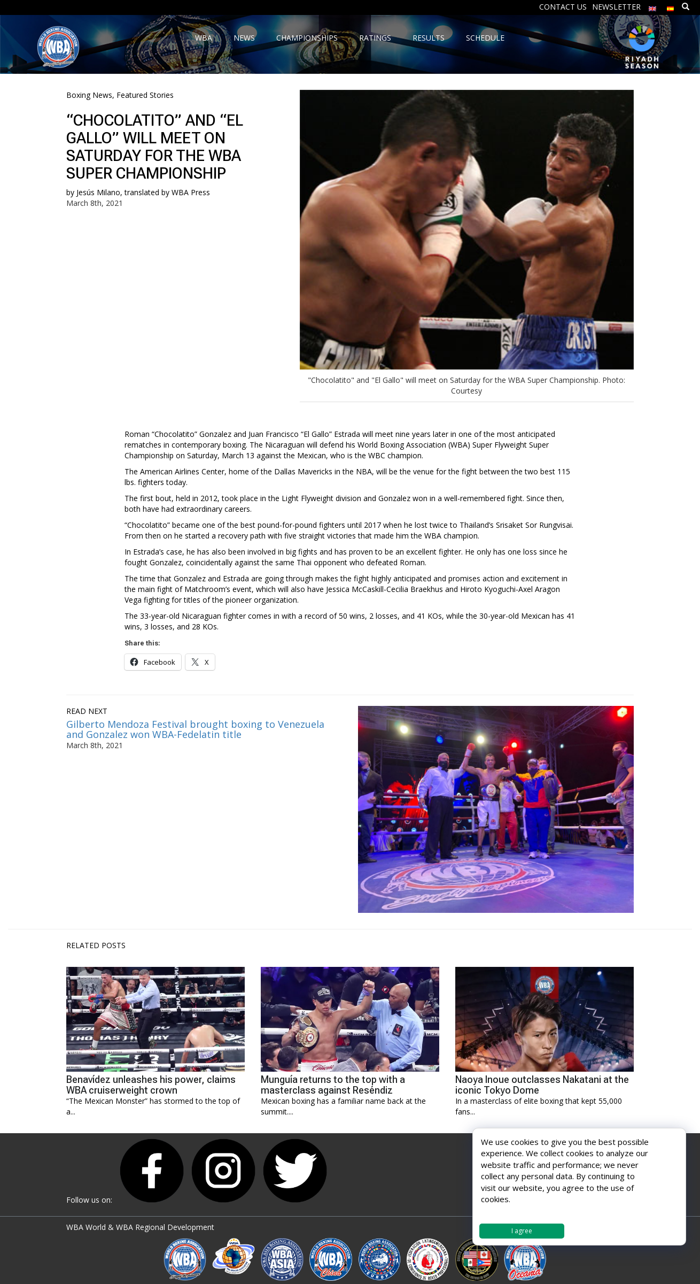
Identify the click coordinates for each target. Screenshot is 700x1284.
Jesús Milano (98, 192)
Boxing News (89, 95)
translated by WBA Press (167, 192)
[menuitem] (652, 6)
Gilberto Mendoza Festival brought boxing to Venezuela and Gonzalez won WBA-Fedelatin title (195, 729)
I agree (521, 1230)
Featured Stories (145, 95)
